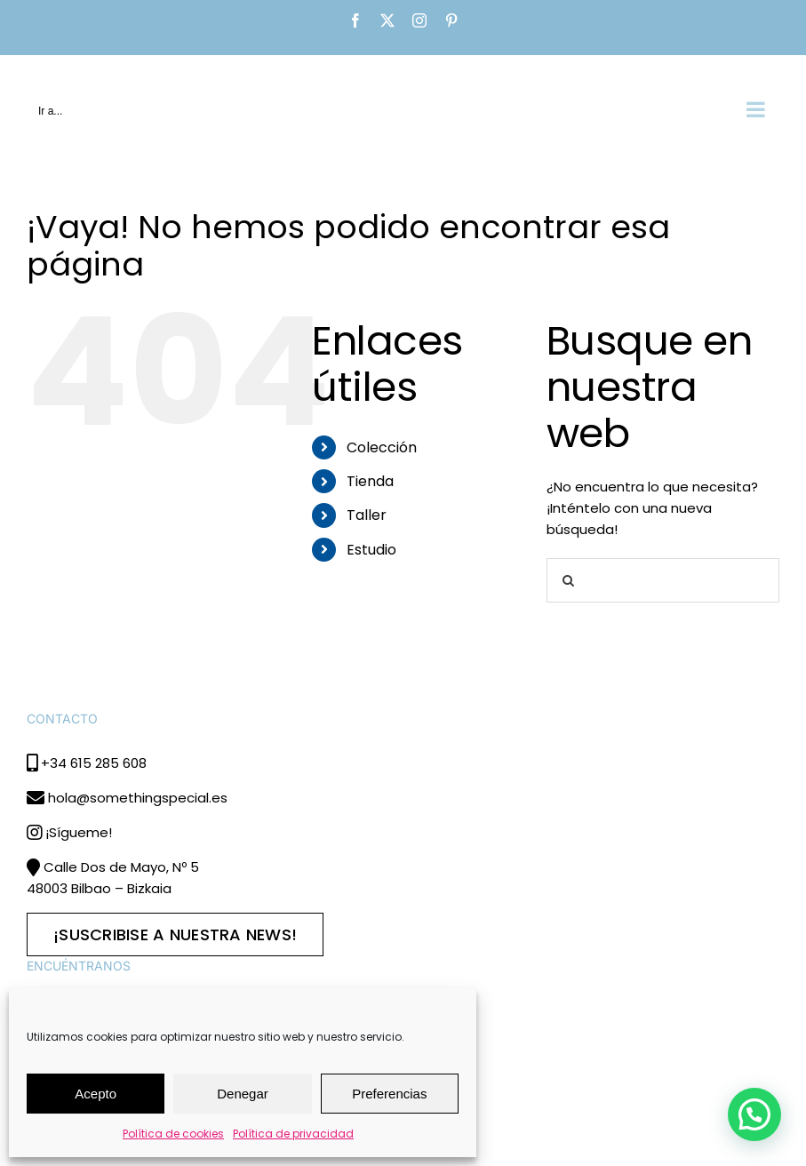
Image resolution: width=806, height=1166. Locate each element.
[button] (754, 1114)
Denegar (242, 1093)
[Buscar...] (663, 580)
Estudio (371, 549)
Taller (367, 515)
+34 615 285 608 (94, 763)
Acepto (95, 1093)
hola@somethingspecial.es (137, 797)
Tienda (370, 481)
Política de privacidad (293, 1133)
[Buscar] (569, 580)
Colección (382, 447)
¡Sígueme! (78, 832)
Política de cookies (173, 1133)
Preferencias (389, 1093)
